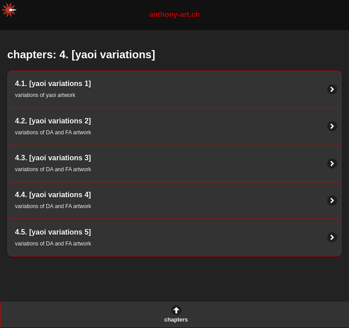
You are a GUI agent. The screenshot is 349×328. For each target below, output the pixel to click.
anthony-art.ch (174, 14)
